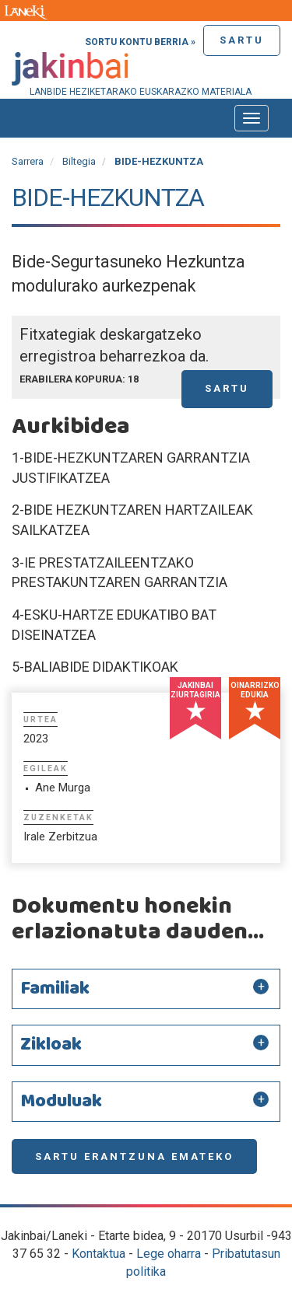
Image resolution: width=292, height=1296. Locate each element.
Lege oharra (168, 1253)
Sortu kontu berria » (140, 42)
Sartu (242, 40)
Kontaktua (98, 1253)
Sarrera (28, 161)
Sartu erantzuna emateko (134, 1156)
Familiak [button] (55, 989)
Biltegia (79, 161)
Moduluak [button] (61, 1102)
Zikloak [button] (51, 1045)
